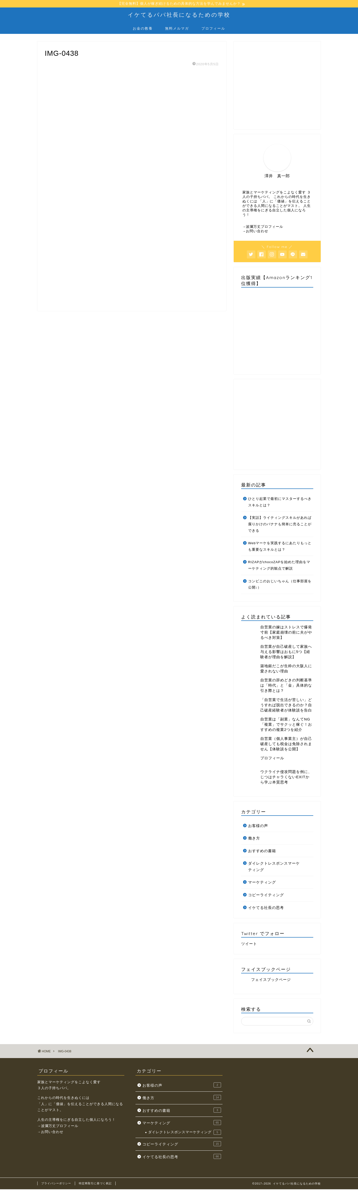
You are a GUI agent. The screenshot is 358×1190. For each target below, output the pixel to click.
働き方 (254, 839)
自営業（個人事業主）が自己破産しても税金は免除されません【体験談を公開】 (286, 744)
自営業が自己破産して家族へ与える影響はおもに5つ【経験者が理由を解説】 (286, 652)
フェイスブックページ (266, 970)
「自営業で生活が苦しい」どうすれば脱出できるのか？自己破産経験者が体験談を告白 (286, 705)
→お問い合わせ (255, 232)
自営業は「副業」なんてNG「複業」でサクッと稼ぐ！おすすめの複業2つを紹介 (286, 725)
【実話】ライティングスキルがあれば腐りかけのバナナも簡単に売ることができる (280, 525)
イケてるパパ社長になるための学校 (179, 15)
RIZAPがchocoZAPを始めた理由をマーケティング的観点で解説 (279, 566)
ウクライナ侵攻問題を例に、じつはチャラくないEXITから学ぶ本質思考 (286, 777)
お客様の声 (258, 826)
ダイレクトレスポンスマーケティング (274, 867)
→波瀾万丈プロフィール (262, 227)
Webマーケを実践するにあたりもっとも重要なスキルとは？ (280, 547)
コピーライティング (266, 895)
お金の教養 (143, 29)
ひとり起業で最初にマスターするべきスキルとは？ (280, 503)
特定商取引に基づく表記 (95, 1184)
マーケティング (262, 883)
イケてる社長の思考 (266, 908)
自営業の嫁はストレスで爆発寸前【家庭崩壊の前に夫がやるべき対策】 (286, 633)
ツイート (249, 944)
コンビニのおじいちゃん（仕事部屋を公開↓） (280, 585)
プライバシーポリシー (56, 1184)
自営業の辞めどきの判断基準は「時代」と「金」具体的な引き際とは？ (286, 686)
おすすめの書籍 (262, 851)
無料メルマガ (177, 29)
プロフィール (213, 29)
